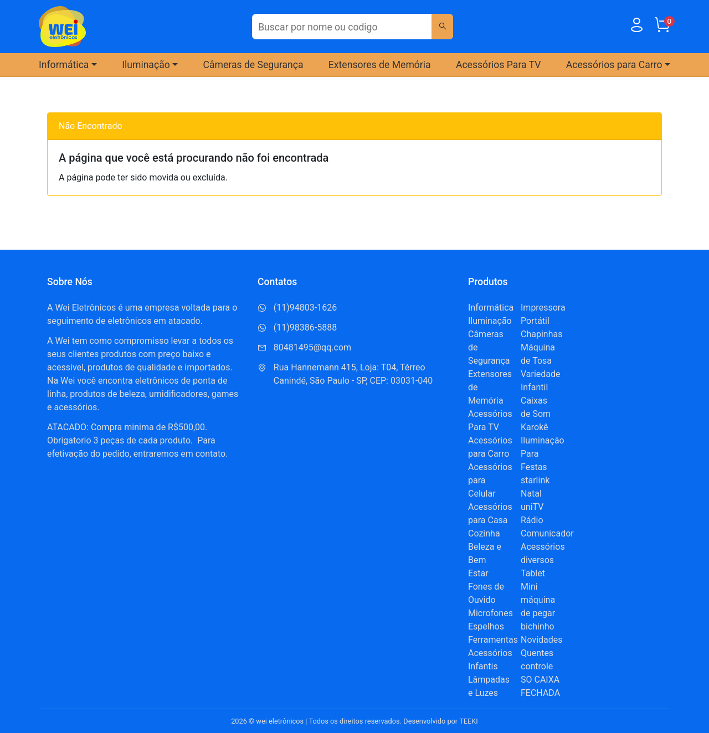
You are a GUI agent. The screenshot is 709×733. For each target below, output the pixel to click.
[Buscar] (442, 26)
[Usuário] (636, 27)
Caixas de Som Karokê (536, 413)
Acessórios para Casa (490, 513)
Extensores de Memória (379, 64)
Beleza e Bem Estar (484, 560)
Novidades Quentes (542, 646)
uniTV (532, 507)
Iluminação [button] (146, 64)
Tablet (533, 573)
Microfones (490, 613)
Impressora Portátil (543, 314)
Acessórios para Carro (490, 447)
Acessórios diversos (543, 553)
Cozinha (484, 533)
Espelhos (486, 626)
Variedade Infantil (541, 381)
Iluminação (490, 321)
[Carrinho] (662, 27)
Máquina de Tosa (538, 354)
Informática (490, 307)
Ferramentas (493, 639)
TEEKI (468, 721)
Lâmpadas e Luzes (489, 686)
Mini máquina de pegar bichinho (538, 606)
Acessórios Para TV (498, 64)
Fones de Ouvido (486, 593)
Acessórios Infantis (490, 660)
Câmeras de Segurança (253, 64)
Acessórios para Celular (490, 480)
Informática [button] (64, 64)
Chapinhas (541, 334)
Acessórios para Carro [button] (614, 64)
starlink (535, 480)
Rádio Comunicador (547, 527)
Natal (531, 493)
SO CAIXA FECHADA (540, 686)
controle (537, 666)
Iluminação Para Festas (542, 453)
